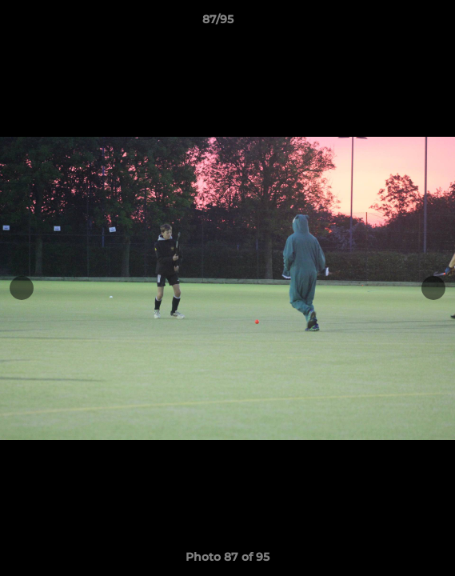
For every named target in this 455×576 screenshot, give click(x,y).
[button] (397, 23)
